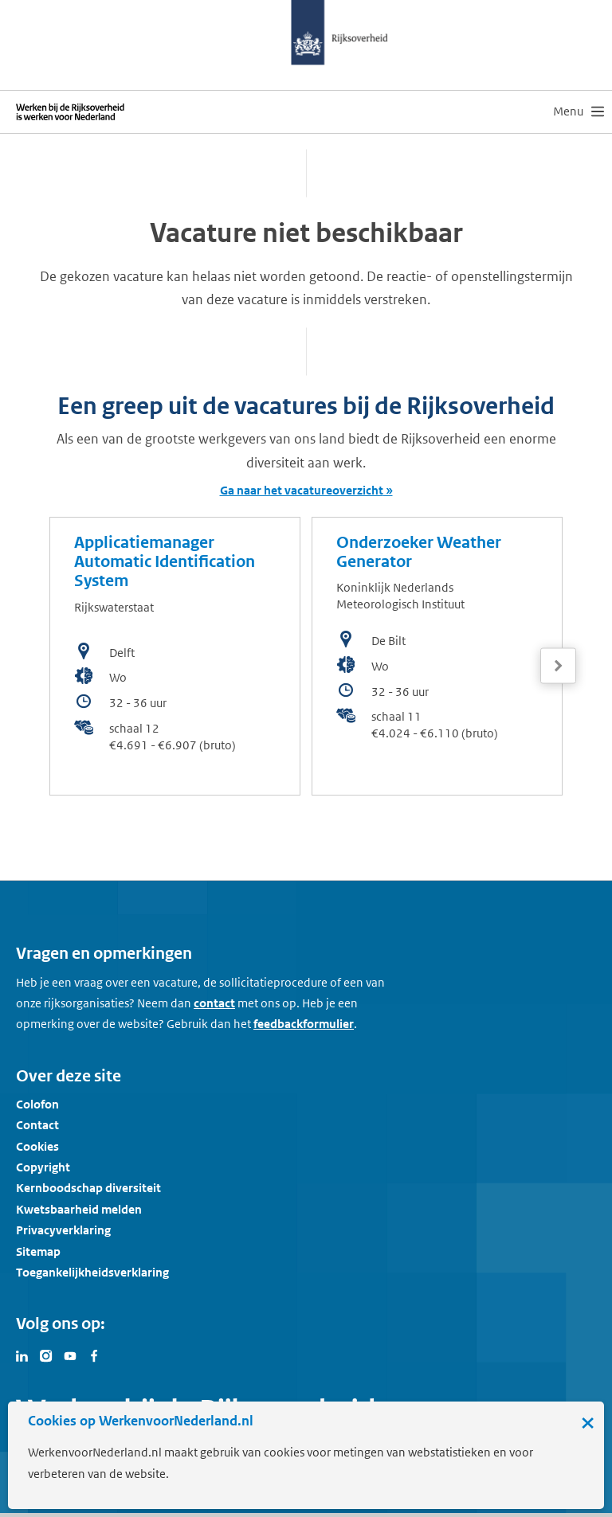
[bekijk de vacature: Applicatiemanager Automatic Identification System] (174, 656)
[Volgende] (558, 666)
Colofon (37, 1104)
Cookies (37, 1146)
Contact (37, 1124)
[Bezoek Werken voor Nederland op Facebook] (94, 1354)
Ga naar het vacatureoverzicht (301, 490)
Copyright (43, 1167)
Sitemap (38, 1251)
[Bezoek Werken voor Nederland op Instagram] (46, 1354)
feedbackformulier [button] (303, 1023)
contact (214, 1003)
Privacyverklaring (63, 1229)
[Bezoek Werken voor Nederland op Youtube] (70, 1354)
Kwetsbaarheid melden (79, 1209)
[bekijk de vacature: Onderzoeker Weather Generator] (437, 656)
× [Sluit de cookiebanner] (587, 1422)
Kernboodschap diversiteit (88, 1187)
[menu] (578, 111)
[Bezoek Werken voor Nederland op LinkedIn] (22, 1354)
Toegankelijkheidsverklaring (92, 1272)
